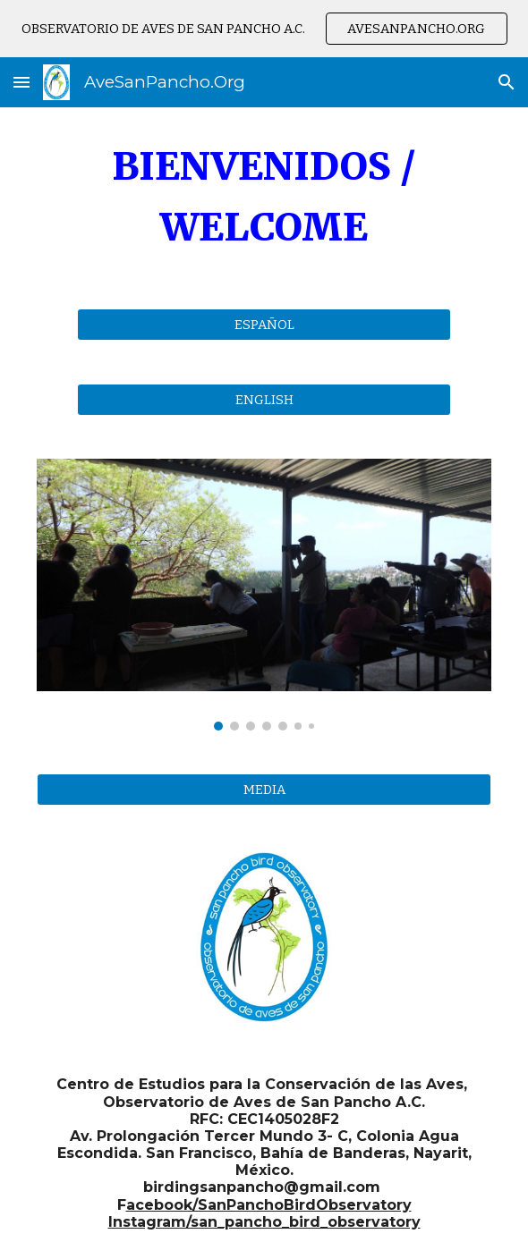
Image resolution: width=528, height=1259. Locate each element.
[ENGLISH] (264, 399)
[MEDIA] (264, 789)
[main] (263, 197)
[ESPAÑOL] (264, 324)
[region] (264, 28)
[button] (21, 81)
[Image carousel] (263, 595)
